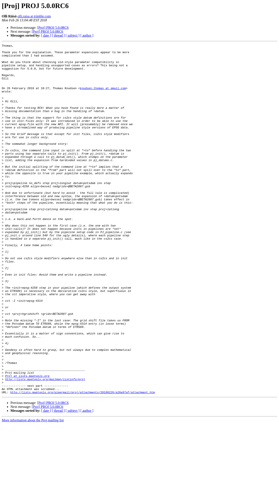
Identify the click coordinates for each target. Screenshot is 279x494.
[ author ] (87, 35)
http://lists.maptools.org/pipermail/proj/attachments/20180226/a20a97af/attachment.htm (82, 462)
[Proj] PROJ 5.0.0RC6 (53, 27)
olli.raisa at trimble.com (34, 16)
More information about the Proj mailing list (33, 490)
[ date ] (46, 35)
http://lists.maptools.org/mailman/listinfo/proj (45, 446)
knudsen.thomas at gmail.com (103, 97)
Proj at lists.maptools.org (27, 443)
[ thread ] (58, 35)
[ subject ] (73, 35)
